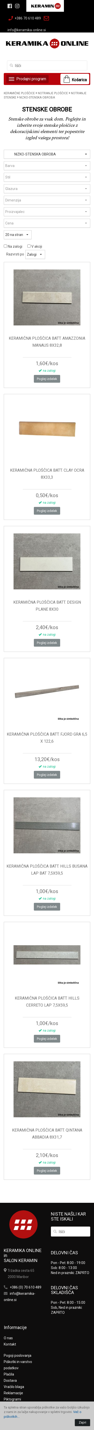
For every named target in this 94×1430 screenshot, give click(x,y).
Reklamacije (13, 1393)
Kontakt (10, 1344)
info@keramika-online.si (27, 30)
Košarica (79, 79)
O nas (8, 1338)
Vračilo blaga (14, 1387)
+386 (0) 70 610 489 (25, 1287)
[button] (47, 154)
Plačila (9, 1374)
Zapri (82, 1422)
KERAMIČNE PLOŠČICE (19, 93)
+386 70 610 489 (28, 18)
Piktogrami (12, 1399)
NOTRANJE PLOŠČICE (53, 93)
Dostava (10, 1381)
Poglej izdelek (47, 379)
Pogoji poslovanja (17, 1356)
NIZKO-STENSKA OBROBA (37, 97)
